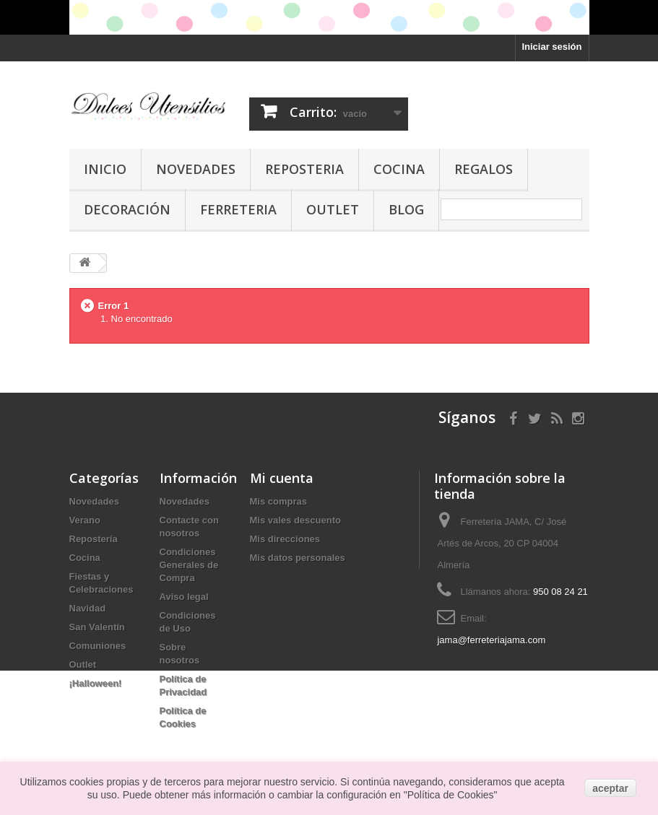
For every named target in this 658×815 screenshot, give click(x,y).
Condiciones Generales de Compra (189, 564)
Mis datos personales (297, 557)
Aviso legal (184, 596)
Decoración (127, 209)
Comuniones (97, 645)
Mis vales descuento (295, 520)
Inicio (105, 169)
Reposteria (304, 169)
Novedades (195, 169)
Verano (84, 520)
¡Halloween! (95, 683)
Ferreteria (238, 209)
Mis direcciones (285, 538)
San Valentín (97, 627)
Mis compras (278, 501)
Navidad (87, 608)
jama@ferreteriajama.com (491, 640)
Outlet (332, 209)
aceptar (610, 788)
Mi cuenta (281, 478)
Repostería (93, 538)
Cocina (399, 169)
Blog (406, 209)
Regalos (483, 169)
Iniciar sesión (551, 46)
